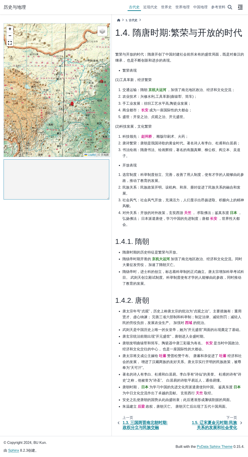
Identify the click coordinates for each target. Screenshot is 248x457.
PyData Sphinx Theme (215, 447)
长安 (144, 110)
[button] (9, 29)
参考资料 (218, 7)
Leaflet (90, 154)
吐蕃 (162, 356)
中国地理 (200, 7)
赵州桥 (146, 136)
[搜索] (230, 7)
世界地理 (182, 7)
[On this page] (240, 7)
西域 (188, 323)
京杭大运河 (157, 90)
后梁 (141, 406)
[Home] (118, 20)
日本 (233, 213)
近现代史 (150, 7)
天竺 (187, 213)
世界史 (166, 7)
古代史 (134, 7)
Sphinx (13, 450)
